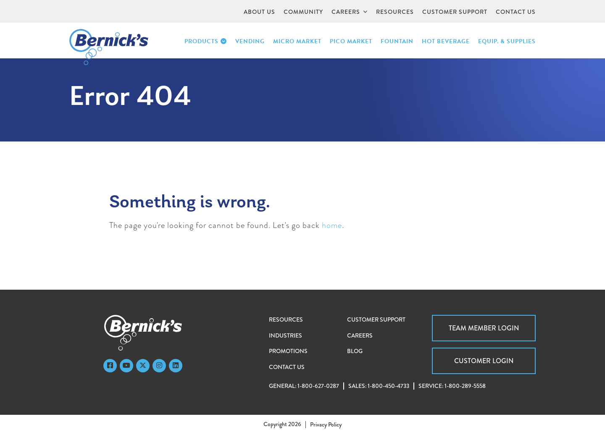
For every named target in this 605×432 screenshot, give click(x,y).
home (332, 225)
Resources (286, 319)
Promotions (288, 351)
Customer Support (376, 319)
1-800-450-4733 (388, 385)
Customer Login (483, 361)
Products (205, 41)
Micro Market (297, 41)
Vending (250, 41)
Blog (355, 351)
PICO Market (351, 41)
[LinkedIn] (175, 365)
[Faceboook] (110, 365)
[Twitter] (143, 365)
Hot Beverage (446, 41)
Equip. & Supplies (507, 41)
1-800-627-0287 (318, 385)
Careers (360, 335)
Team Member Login (484, 328)
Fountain (397, 41)
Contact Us (287, 367)
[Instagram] (159, 365)
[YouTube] (126, 365)
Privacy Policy (326, 423)
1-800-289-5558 (465, 385)
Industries (285, 335)
